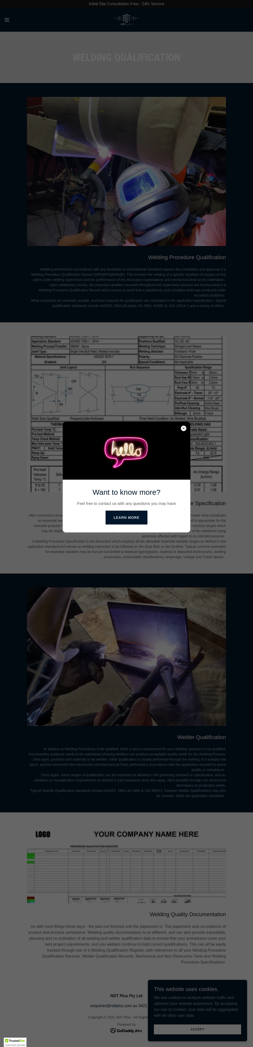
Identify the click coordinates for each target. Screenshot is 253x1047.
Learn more (126, 518)
